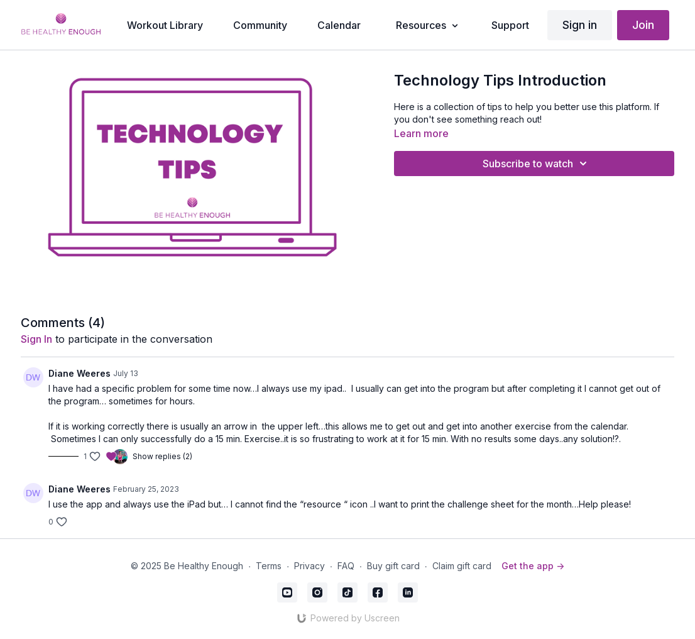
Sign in (579, 24)
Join (643, 24)
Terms (269, 565)
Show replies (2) (162, 456)
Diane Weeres (79, 373)
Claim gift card (461, 565)
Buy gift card (393, 565)
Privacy (309, 565)
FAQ (345, 565)
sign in (36, 339)
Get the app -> (532, 565)
